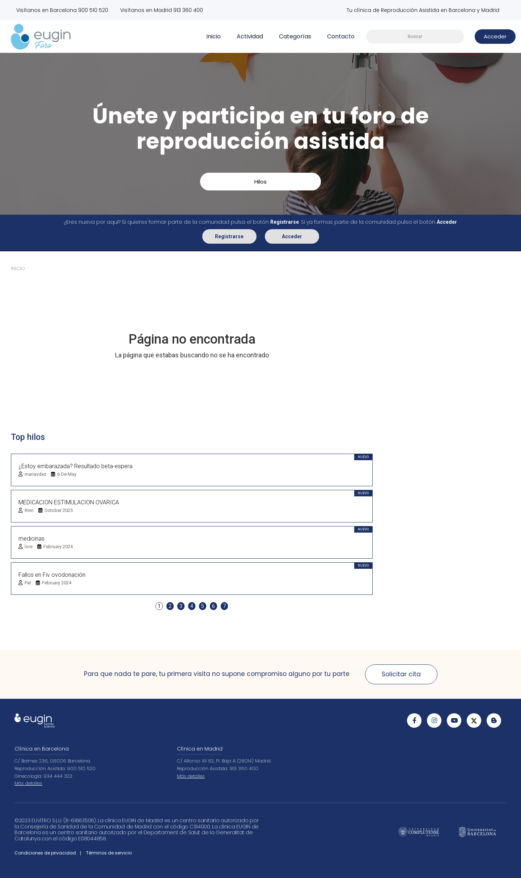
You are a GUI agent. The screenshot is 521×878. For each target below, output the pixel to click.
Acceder (292, 236)
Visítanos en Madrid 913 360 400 (161, 10)
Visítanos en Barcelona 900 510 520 (62, 10)
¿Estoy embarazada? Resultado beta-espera (75, 465)
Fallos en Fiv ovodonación (51, 574)
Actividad (250, 36)
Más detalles (28, 783)
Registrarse (229, 236)
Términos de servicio (109, 853)
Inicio (213, 36)
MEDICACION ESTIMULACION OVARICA (68, 502)
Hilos (260, 181)
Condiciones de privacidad (45, 853)
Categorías (295, 36)
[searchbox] (415, 37)
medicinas (31, 538)
